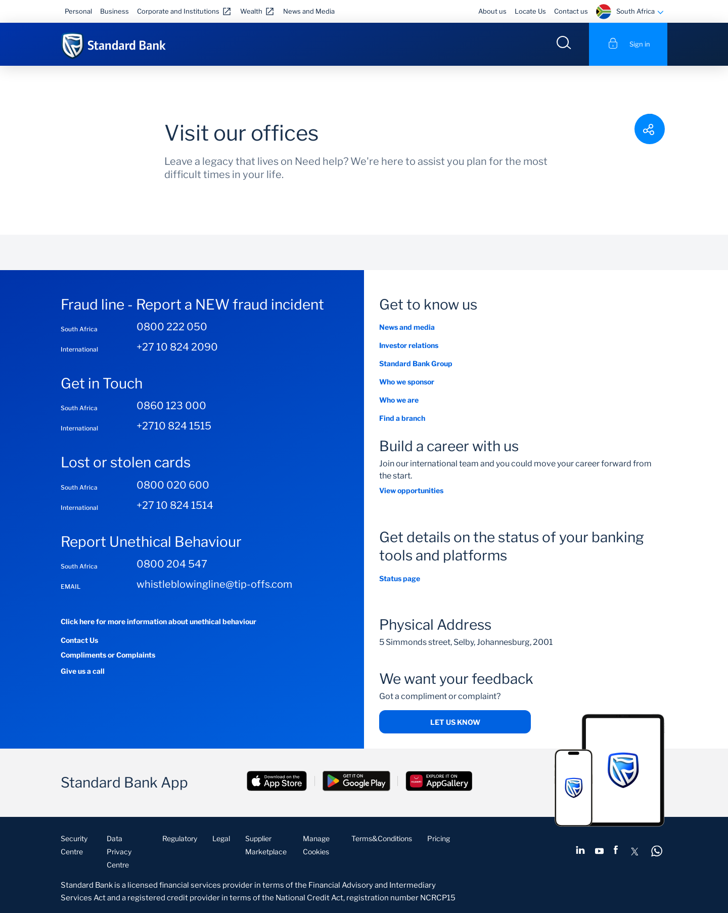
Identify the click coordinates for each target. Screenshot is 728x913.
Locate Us (530, 11)
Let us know (455, 722)
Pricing (438, 838)
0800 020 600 (172, 485)
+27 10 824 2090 (177, 347)
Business (114, 11)
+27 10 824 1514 (174, 505)
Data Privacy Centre (119, 851)
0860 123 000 (171, 406)
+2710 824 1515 (173, 426)
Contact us (571, 11)
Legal (221, 838)
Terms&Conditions (381, 838)
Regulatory (179, 838)
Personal (78, 11)
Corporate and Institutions (178, 11)
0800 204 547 (171, 564)
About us (492, 11)
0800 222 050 (171, 327)
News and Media (309, 11)
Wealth (251, 11)
